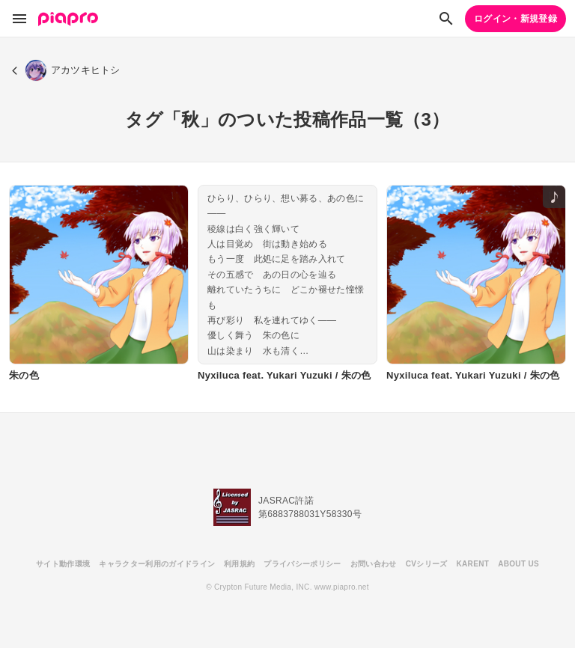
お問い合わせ (373, 564)
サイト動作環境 (63, 564)
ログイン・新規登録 (515, 18)
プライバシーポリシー (302, 564)
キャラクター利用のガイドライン (157, 564)
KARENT (473, 564)
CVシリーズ (427, 564)
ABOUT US (518, 564)
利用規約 (239, 564)
